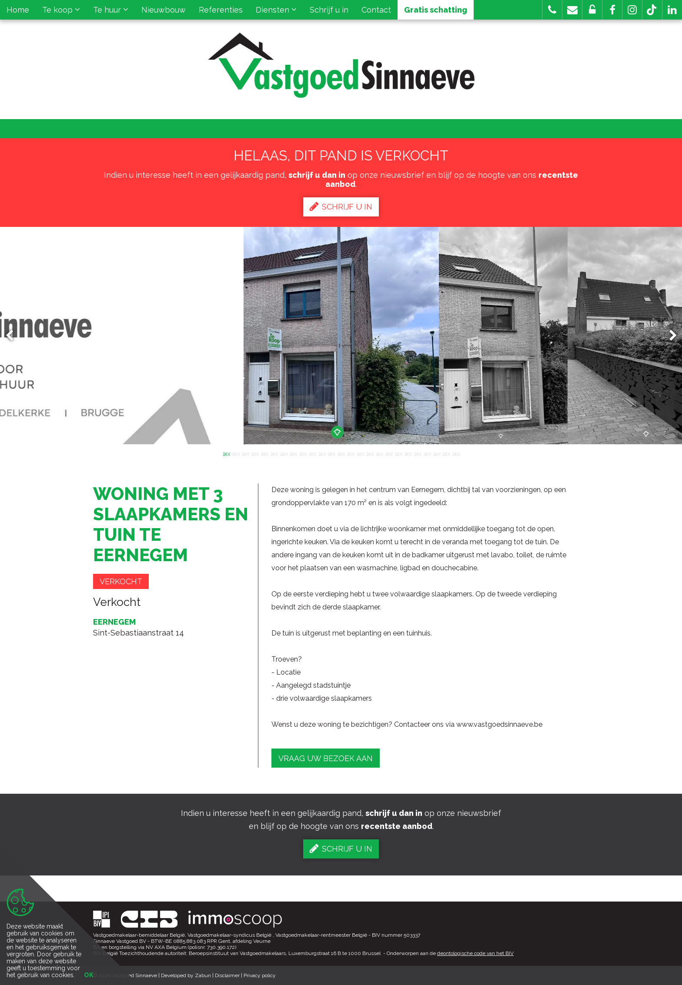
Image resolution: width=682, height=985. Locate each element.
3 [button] (245, 453)
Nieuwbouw (163, 9)
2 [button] (236, 453)
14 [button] (350, 453)
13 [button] (341, 453)
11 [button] (322, 453)
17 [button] (379, 453)
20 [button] (408, 453)
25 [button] (456, 453)
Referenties (221, 9)
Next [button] (669, 336)
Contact (376, 9)
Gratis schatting (435, 9)
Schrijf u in (329, 9)
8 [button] (293, 453)
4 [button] (255, 453)
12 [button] (331, 453)
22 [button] (427, 453)
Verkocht (121, 581)
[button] (612, 10)
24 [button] (446, 453)
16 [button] (370, 453)
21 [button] (417, 453)
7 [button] (284, 453)
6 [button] (274, 453)
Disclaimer (227, 975)
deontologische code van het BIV (475, 953)
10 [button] (312, 453)
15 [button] (360, 453)
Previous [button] (13, 336)
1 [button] (226, 453)
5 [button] (264, 453)
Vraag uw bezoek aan (325, 758)
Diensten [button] (276, 9)
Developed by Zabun (186, 975)
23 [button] (437, 453)
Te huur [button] (110, 9)
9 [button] (303, 453)
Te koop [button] (61, 9)
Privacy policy (260, 975)
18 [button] (389, 453)
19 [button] (398, 453)
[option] (341, 335)
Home (18, 9)
